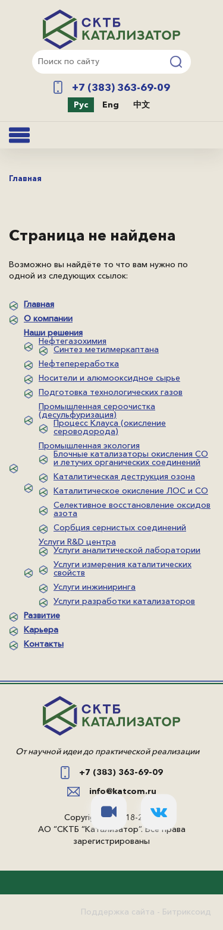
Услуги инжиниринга (95, 586)
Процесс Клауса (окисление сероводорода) (110, 426)
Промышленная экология (89, 445)
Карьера (41, 629)
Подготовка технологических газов (111, 392)
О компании (48, 318)
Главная (39, 304)
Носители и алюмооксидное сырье (109, 377)
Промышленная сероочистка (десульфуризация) (97, 410)
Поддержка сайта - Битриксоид (146, 911)
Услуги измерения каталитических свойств (122, 568)
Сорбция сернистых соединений (120, 527)
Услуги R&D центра (77, 541)
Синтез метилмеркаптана (106, 349)
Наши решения (53, 332)
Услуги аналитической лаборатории (127, 550)
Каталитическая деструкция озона (124, 476)
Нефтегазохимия (72, 341)
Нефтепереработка (79, 363)
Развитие (42, 615)
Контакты (44, 643)
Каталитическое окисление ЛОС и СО (131, 490)
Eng (110, 104)
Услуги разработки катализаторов (124, 601)
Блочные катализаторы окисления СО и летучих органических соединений (131, 457)
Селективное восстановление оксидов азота (132, 508)
